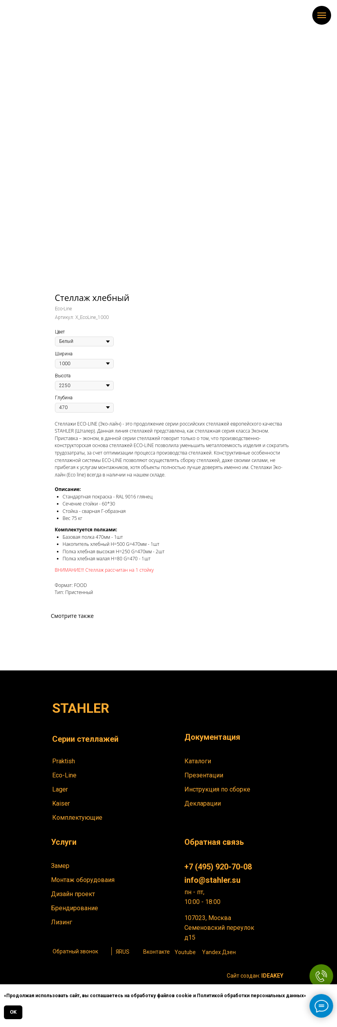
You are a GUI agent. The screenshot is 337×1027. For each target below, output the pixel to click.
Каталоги (197, 761)
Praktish (63, 761)
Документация (212, 737)
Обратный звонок (75, 951)
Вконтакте (156, 952)
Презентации (203, 775)
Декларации (202, 803)
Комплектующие (77, 817)
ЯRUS (122, 952)
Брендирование (74, 908)
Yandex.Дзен (219, 952)
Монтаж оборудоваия (83, 880)
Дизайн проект (73, 894)
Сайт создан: (255, 976)
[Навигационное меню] (321, 15)
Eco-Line (64, 775)
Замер (60, 865)
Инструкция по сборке (217, 789)
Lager (60, 789)
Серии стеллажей (85, 739)
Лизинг (61, 922)
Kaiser (61, 803)
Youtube (185, 952)
